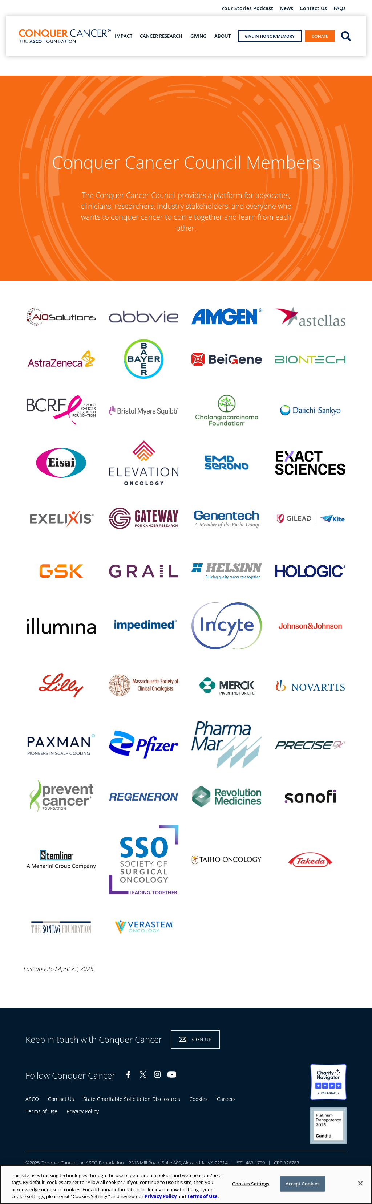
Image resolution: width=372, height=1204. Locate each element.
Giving (198, 36)
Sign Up (201, 1039)
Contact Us (313, 8)
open (346, 36)
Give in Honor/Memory (270, 36)
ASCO (32, 1098)
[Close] (360, 1183)
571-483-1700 (250, 1162)
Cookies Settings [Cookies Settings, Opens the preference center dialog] (250, 1183)
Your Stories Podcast (247, 8)
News (286, 8)
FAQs (339, 8)
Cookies (198, 1098)
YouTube (171, 1074)
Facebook (128, 1074)
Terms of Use (41, 1111)
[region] (186, 1184)
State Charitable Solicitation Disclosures (131, 1098)
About (222, 36)
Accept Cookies (303, 1183)
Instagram (157, 1074)
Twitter (142, 1074)
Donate (320, 36)
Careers (226, 1098)
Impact (123, 36)
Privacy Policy (82, 1111)
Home (13, 67)
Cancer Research (161, 36)
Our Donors (60, 68)
